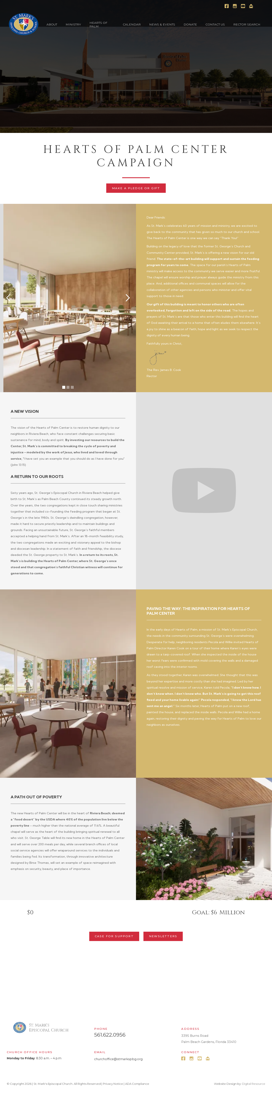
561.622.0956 (109, 1035)
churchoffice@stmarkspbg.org (118, 1059)
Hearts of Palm (98, 24)
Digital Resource (253, 1083)
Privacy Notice (113, 1083)
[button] (51, 24)
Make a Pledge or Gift (136, 188)
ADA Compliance (137, 1083)
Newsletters (163, 936)
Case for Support (114, 936)
